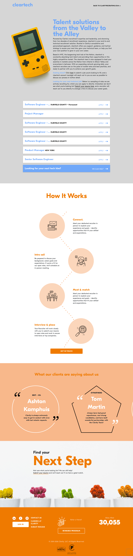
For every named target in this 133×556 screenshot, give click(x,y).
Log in (21, 524)
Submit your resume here (84, 86)
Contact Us (36, 518)
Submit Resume (38, 527)
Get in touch (67, 351)
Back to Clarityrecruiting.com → (107, 6)
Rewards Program (71, 531)
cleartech (23, 5)
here (71, 73)
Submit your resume (40, 473)
